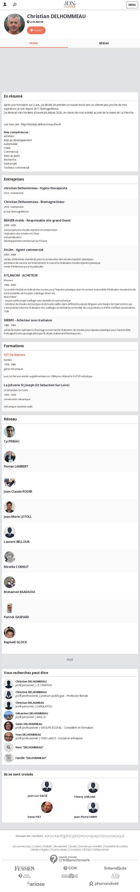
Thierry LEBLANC (85, 797)
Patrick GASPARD (16, 617)
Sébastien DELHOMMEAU (31, 713)
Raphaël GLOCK (15, 642)
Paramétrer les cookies (116, 846)
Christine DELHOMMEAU (31, 692)
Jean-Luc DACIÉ (37, 796)
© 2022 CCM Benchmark (96, 849)
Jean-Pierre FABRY (85, 817)
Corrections (75, 849)
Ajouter (38, 30)
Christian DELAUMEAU (29, 702)
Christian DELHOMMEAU (31, 681)
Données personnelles (90, 846)
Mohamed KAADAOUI (19, 592)
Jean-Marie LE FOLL (18, 516)
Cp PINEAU (11, 441)
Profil (34, 43)
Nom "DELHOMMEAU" (29, 747)
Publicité (47, 846)
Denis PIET (34, 817)
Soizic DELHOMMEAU (28, 724)
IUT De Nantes (14, 355)
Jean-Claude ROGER (18, 491)
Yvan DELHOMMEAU (28, 734)
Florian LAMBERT (16, 466)
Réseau (104, 43)
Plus (70, 659)
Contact (37, 846)
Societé (73, 846)
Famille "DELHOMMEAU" (31, 758)
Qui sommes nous (21, 846)
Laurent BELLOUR (17, 542)
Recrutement (60, 846)
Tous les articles (59, 849)
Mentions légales (40, 849)
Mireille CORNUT (16, 567)
